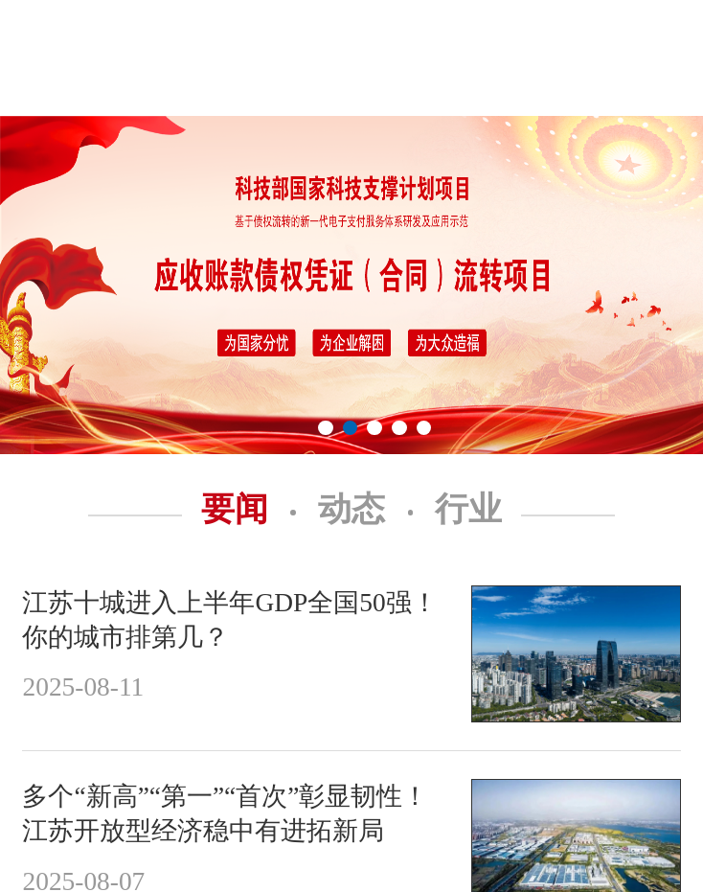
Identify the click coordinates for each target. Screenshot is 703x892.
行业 (468, 509)
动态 (365, 509)
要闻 (248, 509)
